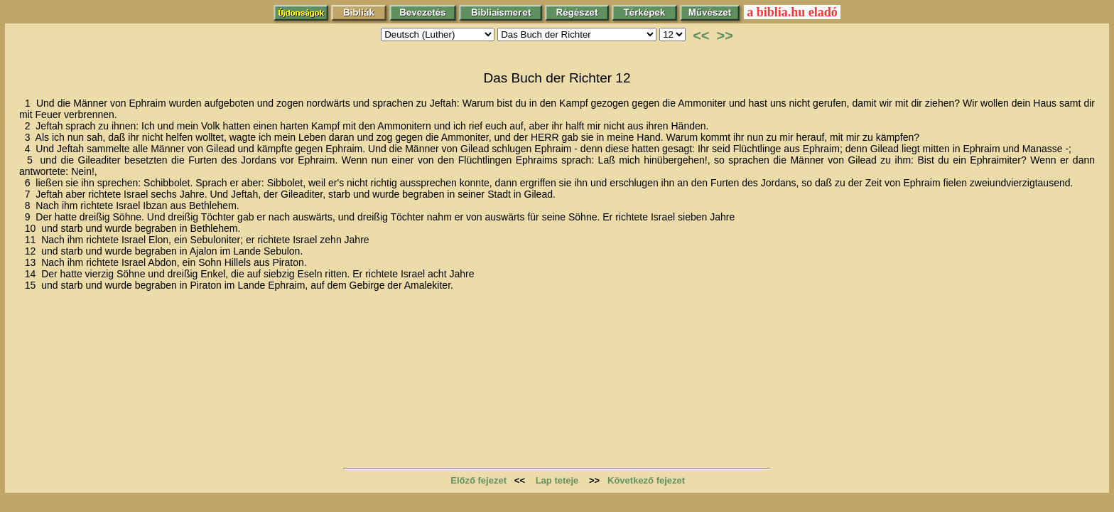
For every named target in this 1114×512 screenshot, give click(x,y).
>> (725, 35)
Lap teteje (557, 480)
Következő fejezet (646, 480)
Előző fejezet (478, 480)
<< (701, 35)
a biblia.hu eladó (792, 12)
